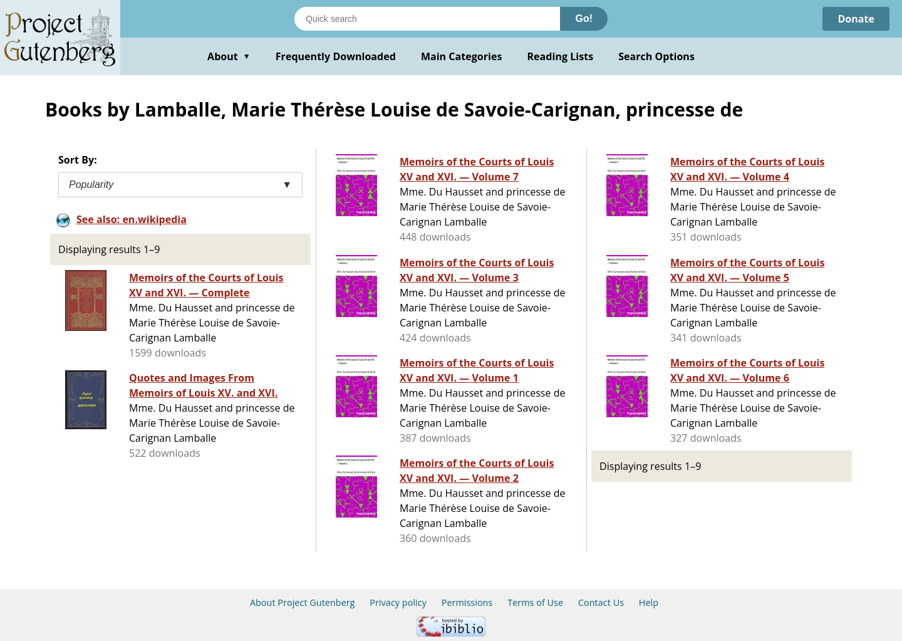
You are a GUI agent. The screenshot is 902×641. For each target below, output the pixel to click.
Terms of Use (535, 602)
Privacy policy (398, 602)
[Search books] (427, 19)
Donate (855, 19)
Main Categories (461, 56)
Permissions (467, 602)
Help (648, 602)
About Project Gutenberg (302, 602)
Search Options (656, 56)
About (229, 56)
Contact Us (601, 602)
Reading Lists (560, 56)
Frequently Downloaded (336, 56)
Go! (584, 18)
